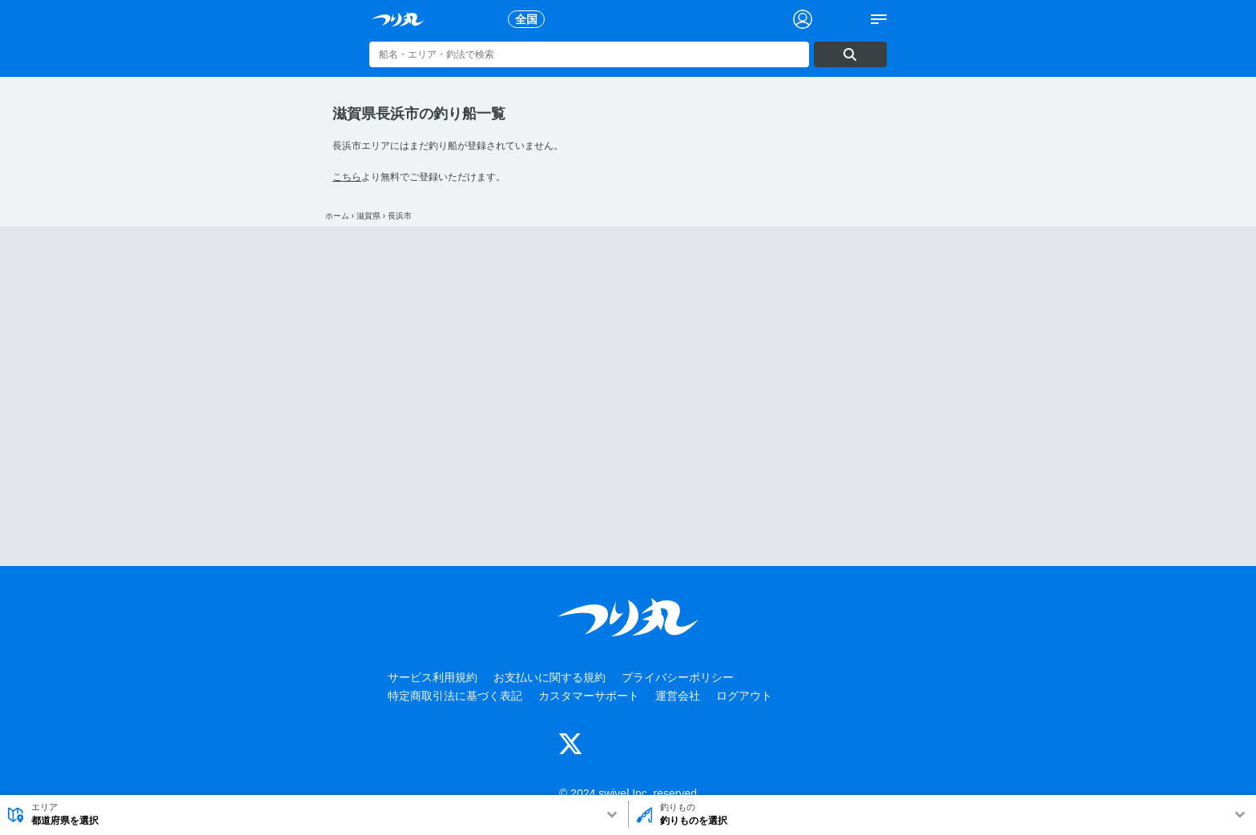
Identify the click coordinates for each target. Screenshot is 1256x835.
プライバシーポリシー (678, 677)
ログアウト (744, 695)
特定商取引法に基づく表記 (455, 695)
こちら (346, 177)
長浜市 (400, 215)
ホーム (337, 215)
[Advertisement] (628, 396)
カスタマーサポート (588, 695)
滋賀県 (368, 215)
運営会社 (677, 695)
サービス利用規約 (432, 677)
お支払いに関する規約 (549, 677)
